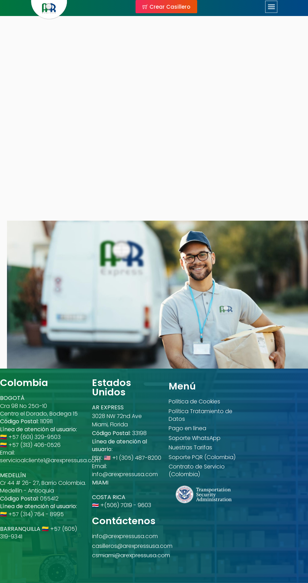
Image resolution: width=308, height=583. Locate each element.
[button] (272, 7)
